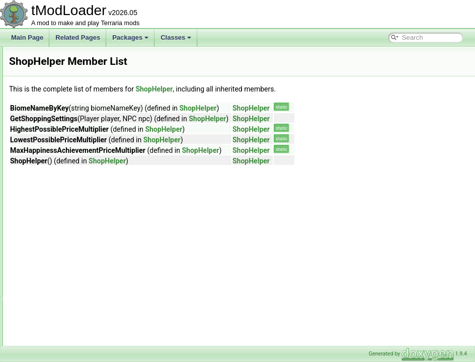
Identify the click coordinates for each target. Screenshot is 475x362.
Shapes (43, 156)
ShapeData (48, 112)
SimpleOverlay (52, 267)
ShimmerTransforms (60, 179)
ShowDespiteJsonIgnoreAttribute (77, 223)
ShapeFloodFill (53, 123)
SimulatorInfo (51, 300)
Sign (39, 234)
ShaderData (49, 90)
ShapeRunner (51, 145)
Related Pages (77, 37)
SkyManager (50, 322)
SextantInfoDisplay (58, 79)
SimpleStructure (54, 278)
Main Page (27, 37)
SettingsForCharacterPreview (72, 68)
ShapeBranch (51, 101)
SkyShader (48, 333)
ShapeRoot (48, 134)
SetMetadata (50, 57)
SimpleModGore (55, 256)
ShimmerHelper (54, 167)
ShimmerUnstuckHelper (65, 190)
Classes (176, 37)
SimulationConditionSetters (69, 289)
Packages (130, 37)
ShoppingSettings (57, 212)
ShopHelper (49, 201)
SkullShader (49, 311)
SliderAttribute (52, 344)
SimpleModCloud (56, 245)
